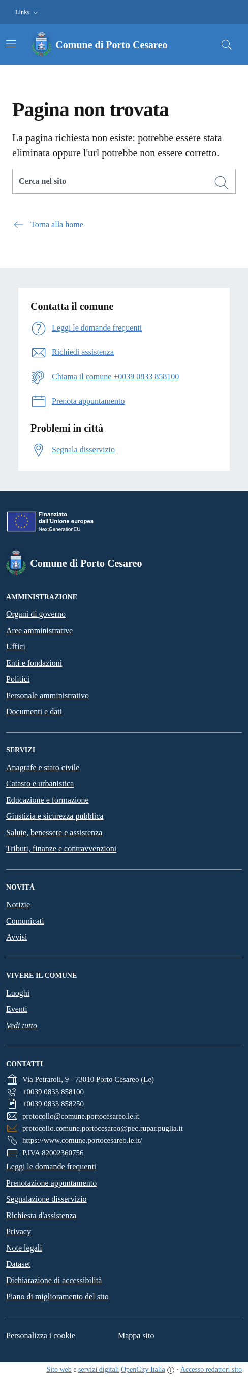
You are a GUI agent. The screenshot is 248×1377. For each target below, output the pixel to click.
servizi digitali (98, 1369)
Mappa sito (136, 1335)
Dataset (18, 1264)
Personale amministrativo (47, 695)
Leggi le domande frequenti (51, 1166)
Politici (17, 679)
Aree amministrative (39, 630)
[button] (27, 12)
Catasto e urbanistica (40, 783)
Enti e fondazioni (34, 663)
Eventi (16, 1009)
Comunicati (25, 920)
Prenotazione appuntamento (51, 1182)
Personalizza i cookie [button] (40, 1335)
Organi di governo (36, 614)
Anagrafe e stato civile (42, 767)
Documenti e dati (34, 711)
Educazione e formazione (47, 800)
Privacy (18, 1231)
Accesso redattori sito (211, 1369)
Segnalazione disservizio (46, 1199)
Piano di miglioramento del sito (57, 1296)
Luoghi (17, 993)
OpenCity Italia (143, 1369)
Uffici (15, 646)
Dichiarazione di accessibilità (54, 1280)
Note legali (24, 1247)
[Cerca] (221, 183)
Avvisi (16, 937)
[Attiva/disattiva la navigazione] (11, 44)
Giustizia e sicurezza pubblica (54, 816)
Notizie (18, 904)
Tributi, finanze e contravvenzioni (61, 848)
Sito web (58, 1369)
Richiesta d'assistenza (41, 1215)
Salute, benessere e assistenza (54, 832)
